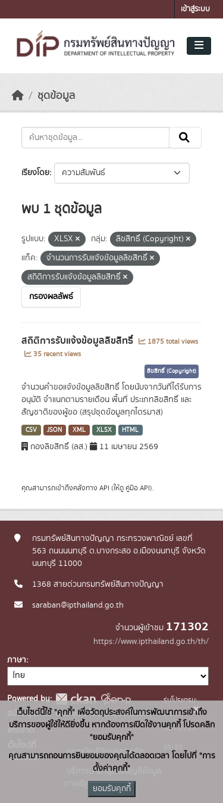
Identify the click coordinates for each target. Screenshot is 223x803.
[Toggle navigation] (199, 46)
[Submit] (185, 137)
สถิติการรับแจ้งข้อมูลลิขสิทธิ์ (78, 340)
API (104, 488)
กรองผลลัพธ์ (51, 297)
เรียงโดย (35, 173)
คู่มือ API (137, 488)
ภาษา (16, 660)
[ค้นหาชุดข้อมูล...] (95, 137)
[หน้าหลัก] (18, 96)
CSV (31, 430)
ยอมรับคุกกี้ (112, 789)
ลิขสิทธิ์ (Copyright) (171, 371)
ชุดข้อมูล (56, 96)
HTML (130, 430)
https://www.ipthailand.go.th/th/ (151, 642)
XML (79, 430)
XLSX (104, 430)
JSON (54, 430)
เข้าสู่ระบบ (195, 9)
